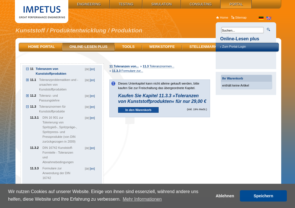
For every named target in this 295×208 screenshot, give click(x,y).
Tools (128, 47)
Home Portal (41, 47)
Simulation (161, 4)
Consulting (201, 4)
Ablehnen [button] (225, 196)
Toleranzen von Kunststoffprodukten (51, 71)
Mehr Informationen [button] (142, 199)
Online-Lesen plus (88, 47)
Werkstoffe (162, 47)
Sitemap (240, 17)
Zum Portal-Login (234, 46)
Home (224, 17)
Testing (126, 4)
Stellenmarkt (204, 47)
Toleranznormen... (158, 66)
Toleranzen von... (124, 66)
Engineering (89, 4)
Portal (236, 4)
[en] (92, 69)
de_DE (261, 18)
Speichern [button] (263, 196)
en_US (268, 18)
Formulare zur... (127, 70)
